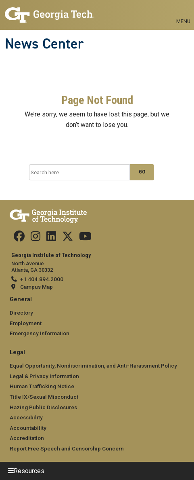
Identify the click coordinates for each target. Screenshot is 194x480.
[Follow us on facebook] (19, 238)
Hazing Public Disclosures (43, 407)
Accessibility (26, 417)
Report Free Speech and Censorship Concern (67, 448)
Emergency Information (39, 333)
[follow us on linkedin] (51, 238)
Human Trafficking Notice (42, 386)
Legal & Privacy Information (44, 376)
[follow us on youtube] (85, 238)
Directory (21, 312)
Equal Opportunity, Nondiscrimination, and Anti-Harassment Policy (93, 365)
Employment (26, 323)
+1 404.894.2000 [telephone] (41, 279)
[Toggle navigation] (183, 12)
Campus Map (36, 286)
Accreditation (27, 438)
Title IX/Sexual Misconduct (44, 396)
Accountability (28, 428)
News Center (44, 43)
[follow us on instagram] (35, 238)
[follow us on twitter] (67, 238)
